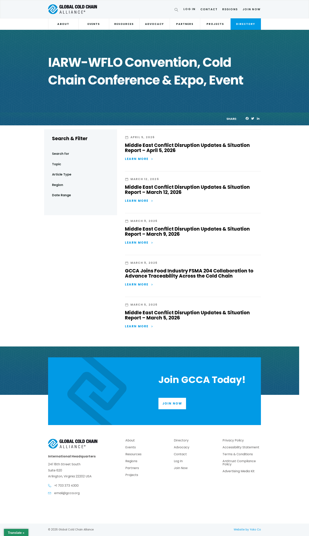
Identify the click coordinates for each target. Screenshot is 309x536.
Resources (124, 24)
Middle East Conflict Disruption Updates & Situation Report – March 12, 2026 (187, 189)
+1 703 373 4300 (66, 485)
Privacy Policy (233, 441)
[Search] (177, 10)
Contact (209, 9)
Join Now (252, 9)
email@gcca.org (67, 493)
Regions (230, 9)
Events (93, 24)
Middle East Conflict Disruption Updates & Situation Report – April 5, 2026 (187, 148)
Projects (215, 24)
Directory (245, 24)
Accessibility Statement (240, 448)
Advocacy (154, 24)
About (63, 24)
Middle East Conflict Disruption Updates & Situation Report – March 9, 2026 (187, 231)
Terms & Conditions (237, 454)
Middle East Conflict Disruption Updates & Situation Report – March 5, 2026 (187, 315)
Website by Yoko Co (247, 529)
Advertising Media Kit (238, 471)
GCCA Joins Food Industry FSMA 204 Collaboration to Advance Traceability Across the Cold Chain (189, 273)
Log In (189, 9)
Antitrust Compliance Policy (239, 463)
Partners (185, 24)
